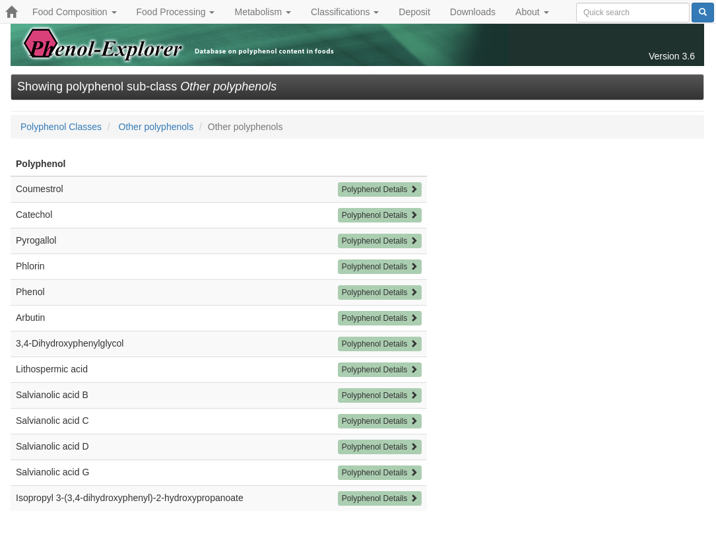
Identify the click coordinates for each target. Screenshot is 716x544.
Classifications (345, 12)
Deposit (414, 12)
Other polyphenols (156, 126)
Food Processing (176, 12)
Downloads (473, 12)
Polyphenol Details (380, 189)
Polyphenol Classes (61, 126)
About (531, 12)
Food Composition (74, 12)
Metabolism (262, 12)
